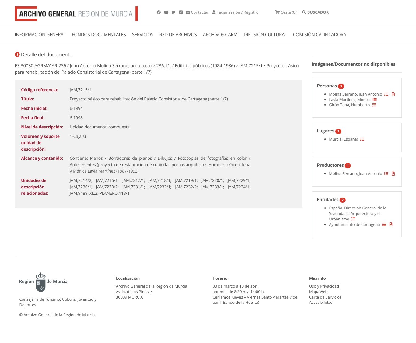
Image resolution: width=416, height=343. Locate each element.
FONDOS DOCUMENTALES (99, 35)
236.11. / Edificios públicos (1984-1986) (195, 66)
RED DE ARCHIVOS (178, 35)
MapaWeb (318, 291)
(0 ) (286, 12)
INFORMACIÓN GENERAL (40, 35)
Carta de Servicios (325, 297)
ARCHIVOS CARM (220, 35)
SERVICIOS (142, 35)
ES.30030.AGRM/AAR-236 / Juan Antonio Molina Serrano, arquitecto (83, 66)
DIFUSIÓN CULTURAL (265, 35)
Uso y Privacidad (324, 286)
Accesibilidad (321, 302)
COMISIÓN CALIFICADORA (319, 35)
